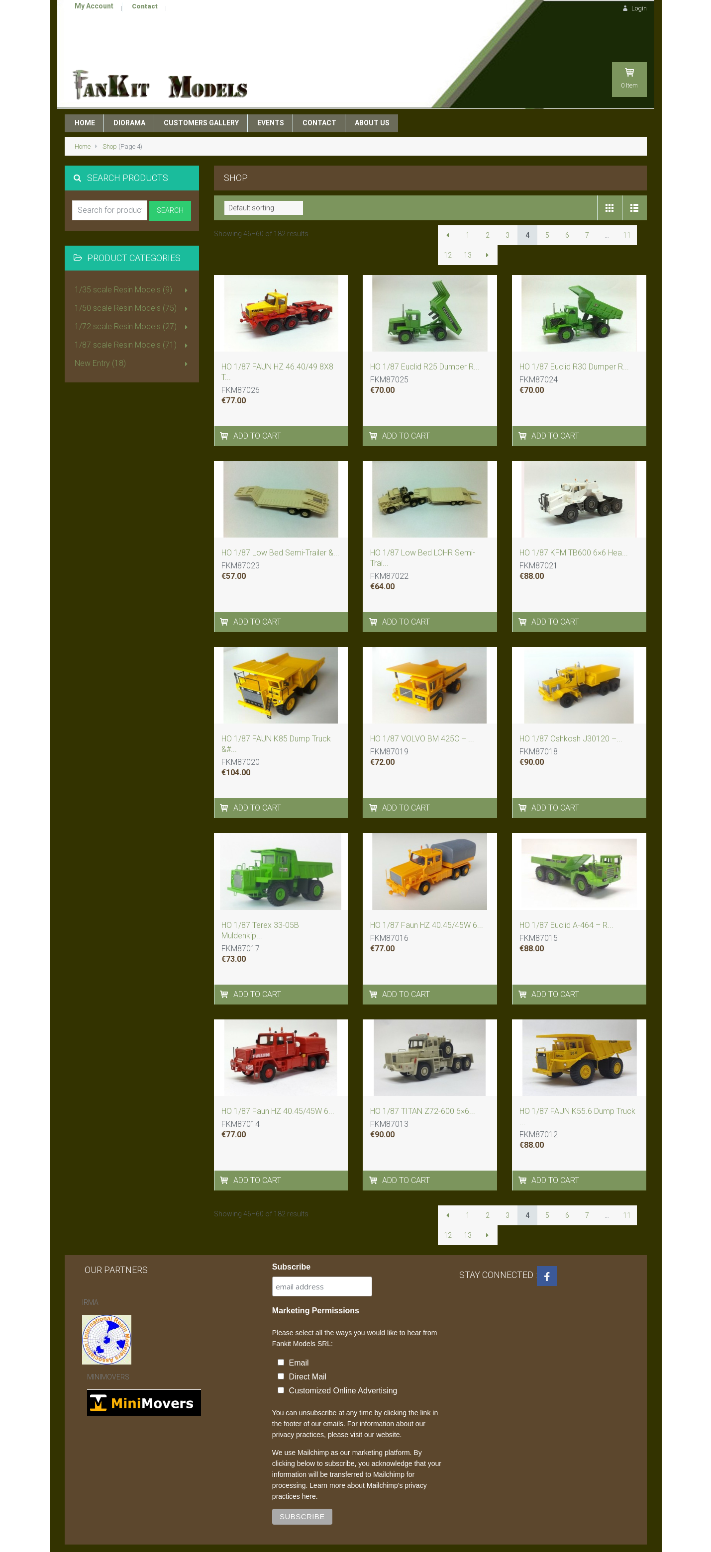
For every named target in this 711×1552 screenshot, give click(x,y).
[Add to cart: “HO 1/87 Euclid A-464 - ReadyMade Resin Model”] (523, 970)
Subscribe (291, 1242)
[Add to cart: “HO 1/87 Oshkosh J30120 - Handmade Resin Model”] (523, 783)
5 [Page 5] (547, 211)
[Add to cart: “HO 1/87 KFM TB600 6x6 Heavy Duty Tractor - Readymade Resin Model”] (523, 597)
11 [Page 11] (627, 211)
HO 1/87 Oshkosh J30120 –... (570, 714)
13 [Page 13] (468, 231)
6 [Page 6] (567, 211)
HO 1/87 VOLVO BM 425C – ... (422, 714)
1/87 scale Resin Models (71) (133, 321)
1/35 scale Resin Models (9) (133, 266)
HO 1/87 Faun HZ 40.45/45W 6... (426, 901)
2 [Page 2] (488, 211)
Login (633, 8)
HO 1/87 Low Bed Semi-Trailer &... (280, 528)
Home (83, 122)
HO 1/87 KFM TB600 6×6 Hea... (573, 528)
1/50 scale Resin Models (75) (133, 284)
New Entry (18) (133, 339)
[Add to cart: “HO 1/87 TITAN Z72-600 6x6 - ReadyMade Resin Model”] (374, 1156)
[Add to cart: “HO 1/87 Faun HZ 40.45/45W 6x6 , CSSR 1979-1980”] (374, 970)
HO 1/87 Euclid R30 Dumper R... (574, 342)
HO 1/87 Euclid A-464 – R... (566, 901)
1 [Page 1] (468, 211)
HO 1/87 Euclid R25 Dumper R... (425, 342)
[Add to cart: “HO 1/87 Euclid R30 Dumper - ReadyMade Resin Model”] (523, 411)
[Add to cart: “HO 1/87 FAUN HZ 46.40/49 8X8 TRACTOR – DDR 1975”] (225, 411)
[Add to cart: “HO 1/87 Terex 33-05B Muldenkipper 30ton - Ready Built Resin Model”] (225, 970)
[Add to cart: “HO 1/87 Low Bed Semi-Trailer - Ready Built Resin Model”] (225, 597)
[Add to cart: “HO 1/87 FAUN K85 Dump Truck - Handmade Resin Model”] (225, 783)
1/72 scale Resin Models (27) (133, 302)
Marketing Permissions (315, 1286)
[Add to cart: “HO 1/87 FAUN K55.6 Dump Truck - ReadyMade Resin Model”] (523, 1156)
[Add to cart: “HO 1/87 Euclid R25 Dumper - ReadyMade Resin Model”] (374, 411)
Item (629, 49)
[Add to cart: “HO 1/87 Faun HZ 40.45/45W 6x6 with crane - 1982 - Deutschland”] (225, 1156)
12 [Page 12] (448, 231)
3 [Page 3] (507, 211)
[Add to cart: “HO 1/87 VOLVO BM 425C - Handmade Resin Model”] (374, 783)
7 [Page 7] (587, 211)
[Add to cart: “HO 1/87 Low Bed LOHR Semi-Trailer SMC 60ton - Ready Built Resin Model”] (374, 597)
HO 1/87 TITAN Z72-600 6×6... (422, 1087)
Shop (109, 122)
